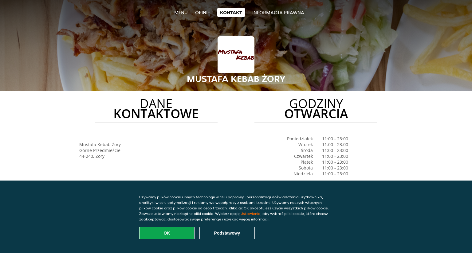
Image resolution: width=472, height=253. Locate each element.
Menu (181, 12)
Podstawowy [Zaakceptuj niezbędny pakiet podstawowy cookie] (227, 233)
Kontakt (231, 12)
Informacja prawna (278, 12)
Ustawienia (251, 213)
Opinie (202, 12)
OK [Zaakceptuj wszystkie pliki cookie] (167, 233)
